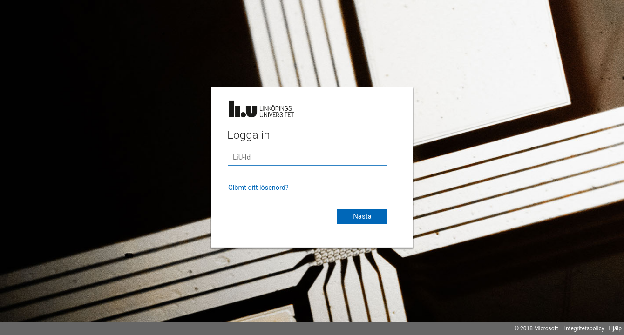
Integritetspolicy (584, 328)
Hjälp (615, 328)
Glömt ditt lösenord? (258, 188)
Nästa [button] (362, 216)
